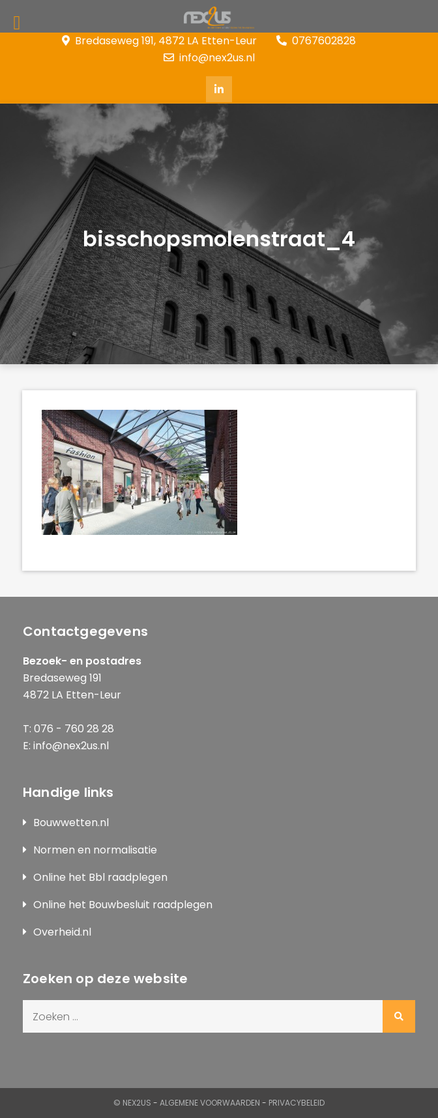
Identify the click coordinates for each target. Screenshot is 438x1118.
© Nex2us (132, 1102)
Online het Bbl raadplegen (100, 877)
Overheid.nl (62, 931)
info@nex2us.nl (209, 57)
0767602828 (316, 40)
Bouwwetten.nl (71, 822)
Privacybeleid (297, 1102)
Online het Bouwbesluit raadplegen (122, 904)
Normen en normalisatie (95, 849)
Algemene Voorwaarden (210, 1102)
